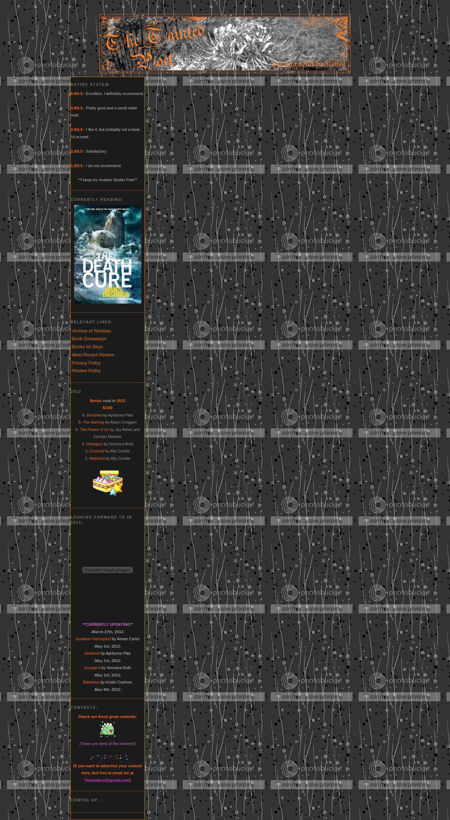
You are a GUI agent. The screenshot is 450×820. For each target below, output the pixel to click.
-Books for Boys (87, 346)
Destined (94, 415)
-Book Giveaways (88, 338)
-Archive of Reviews (91, 330)
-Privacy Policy (86, 362)
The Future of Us (94, 429)
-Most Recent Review (92, 354)
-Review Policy (86, 370)
